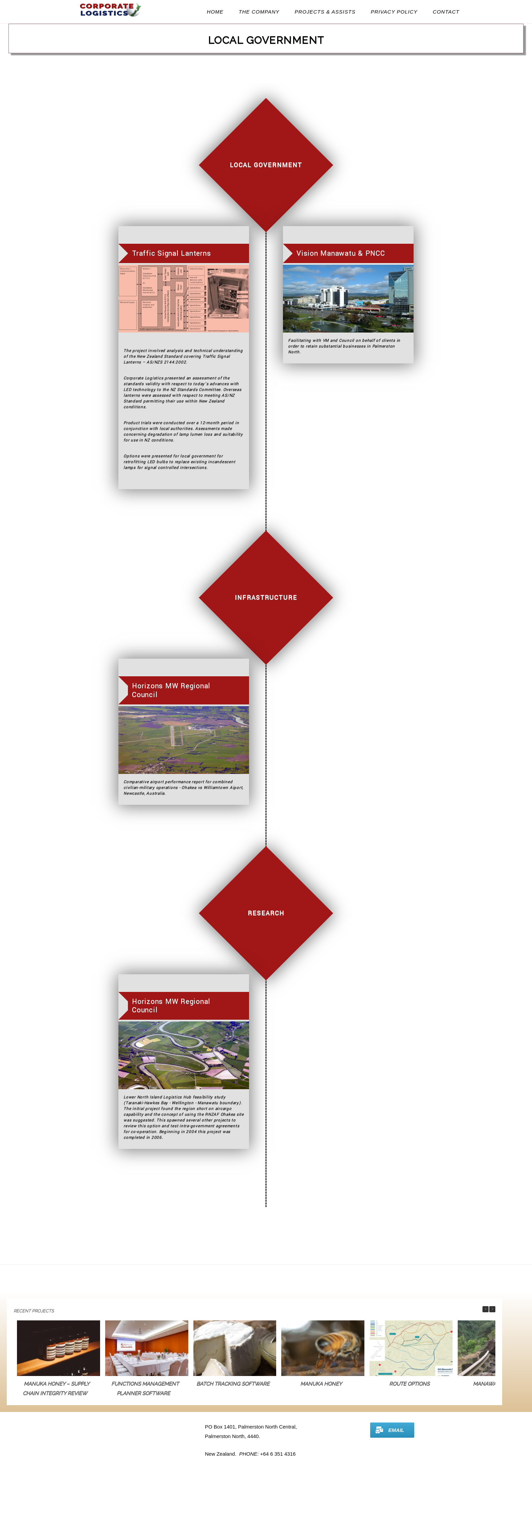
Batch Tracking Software (232, 1384)
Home (215, 12)
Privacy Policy (394, 12)
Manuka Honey (321, 1384)
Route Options (409, 1384)
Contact (446, 12)
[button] (492, 1309)
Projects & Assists (325, 12)
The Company (259, 12)
